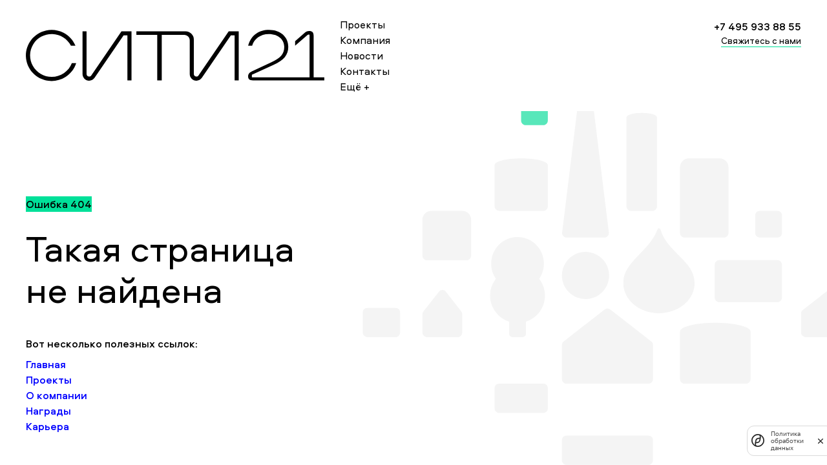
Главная (46, 364)
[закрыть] (820, 440)
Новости (361, 55)
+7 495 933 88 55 (757, 26)
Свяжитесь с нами (761, 40)
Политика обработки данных (787, 440)
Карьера (47, 426)
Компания (365, 40)
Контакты (365, 71)
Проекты (362, 24)
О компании (56, 395)
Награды (48, 411)
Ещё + (355, 86)
